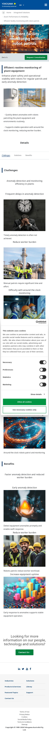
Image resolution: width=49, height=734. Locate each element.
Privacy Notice (25, 714)
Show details (36, 394)
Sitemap (24, 724)
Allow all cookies (24, 402)
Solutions (30, 681)
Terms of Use (24, 712)
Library (29, 687)
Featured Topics (11, 692)
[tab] (6, 155)
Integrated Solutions (22, 12)
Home (8, 12)
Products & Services (13, 687)
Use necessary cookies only (24, 410)
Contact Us (24, 652)
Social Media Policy (24, 719)
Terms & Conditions (24, 722)
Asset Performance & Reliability (16, 17)
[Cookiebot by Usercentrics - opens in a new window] (35, 322)
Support (29, 692)
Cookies (24, 717)
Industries (9, 681)
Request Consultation (36, 57)
